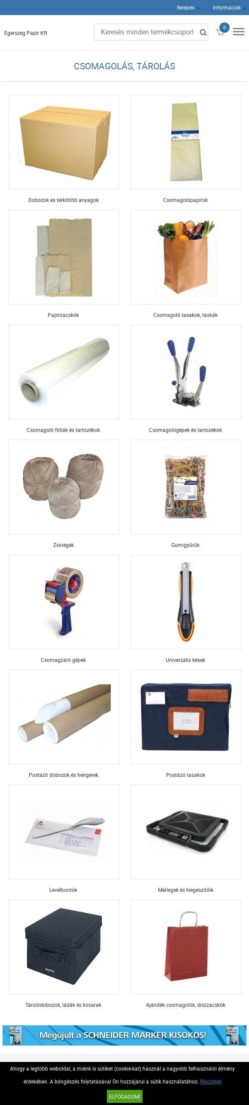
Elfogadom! (124, 1096)
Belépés (185, 7)
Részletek (211, 1081)
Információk (227, 7)
